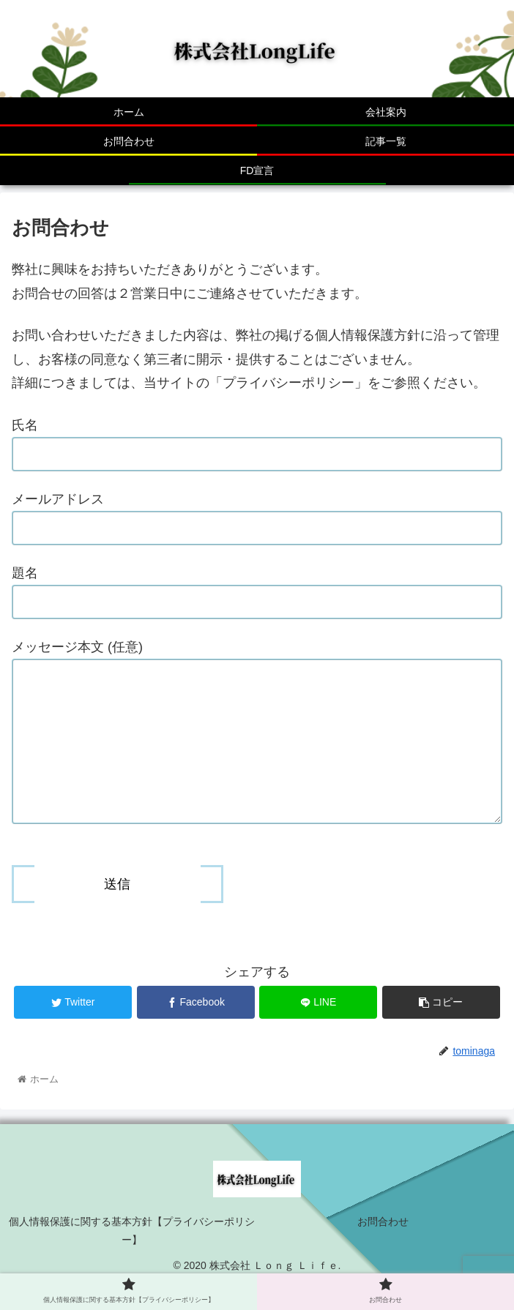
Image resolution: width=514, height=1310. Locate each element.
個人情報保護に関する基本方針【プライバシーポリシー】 (132, 1260)
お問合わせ (383, 1251)
